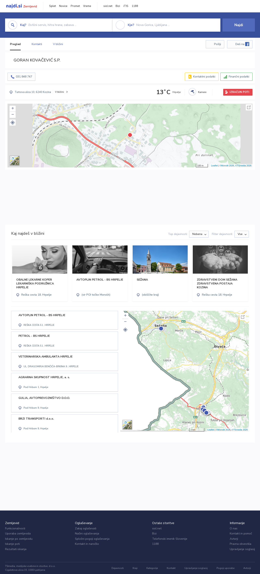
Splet (52, 6)
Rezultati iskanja (15, 549)
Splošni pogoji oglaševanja (92, 539)
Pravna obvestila (240, 544)
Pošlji (217, 44)
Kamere (202, 92)
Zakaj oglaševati (85, 528)
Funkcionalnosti (15, 528)
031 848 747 (24, 77)
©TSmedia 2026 (243, 165)
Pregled (15, 44)
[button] (13, 123)
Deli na (242, 44)
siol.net (107, 6)
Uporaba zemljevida (18, 533)
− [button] (12, 115)
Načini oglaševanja (87, 533)
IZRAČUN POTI (239, 92)
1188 (135, 6)
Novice (63, 6)
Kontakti (37, 44)
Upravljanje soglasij (242, 549)
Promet (75, 6)
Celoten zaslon (249, 107)
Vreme (87, 6)
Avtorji (234, 539)
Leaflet (214, 165)
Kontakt (171, 568)
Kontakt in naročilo (87, 544)
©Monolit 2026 (227, 165)
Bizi (118, 6)
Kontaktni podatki (204, 77)
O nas (233, 528)
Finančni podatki (239, 77)
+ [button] (12, 109)
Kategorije (152, 568)
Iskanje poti (12, 544)
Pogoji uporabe (225, 568)
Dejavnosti (118, 568)
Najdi (238, 25)
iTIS (125, 6)
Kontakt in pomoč (241, 533)
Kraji (135, 568)
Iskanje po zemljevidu (18, 539)
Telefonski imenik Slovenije (169, 539)
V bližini (58, 44)
